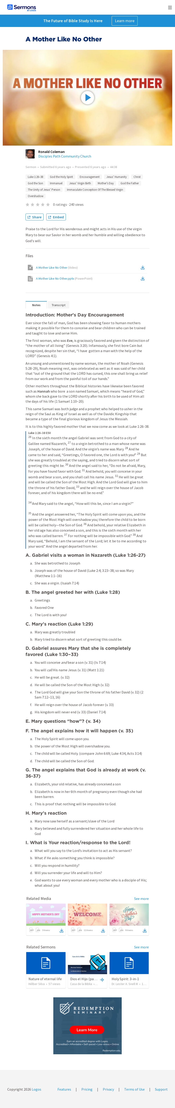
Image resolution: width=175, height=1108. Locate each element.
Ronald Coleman (51, 151)
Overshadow (35, 196)
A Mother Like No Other (57, 267)
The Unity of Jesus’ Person (44, 190)
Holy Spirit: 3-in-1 (125, 979)
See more (141, 898)
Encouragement (90, 177)
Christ (137, 177)
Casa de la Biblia (81, 984)
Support (161, 1089)
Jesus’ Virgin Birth (80, 183)
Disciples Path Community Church (64, 156)
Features (64, 1089)
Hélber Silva (36, 984)
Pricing (87, 1089)
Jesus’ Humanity (116, 177)
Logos (36, 1089)
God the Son (35, 183)
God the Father (130, 183)
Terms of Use (134, 1089)
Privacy (108, 1089)
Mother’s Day (106, 183)
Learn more (124, 20)
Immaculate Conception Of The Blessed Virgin (95, 190)
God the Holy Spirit (61, 177)
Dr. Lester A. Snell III (125, 984)
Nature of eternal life (45, 979)
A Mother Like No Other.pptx (64, 278)
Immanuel (56, 183)
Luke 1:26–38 (35, 177)
